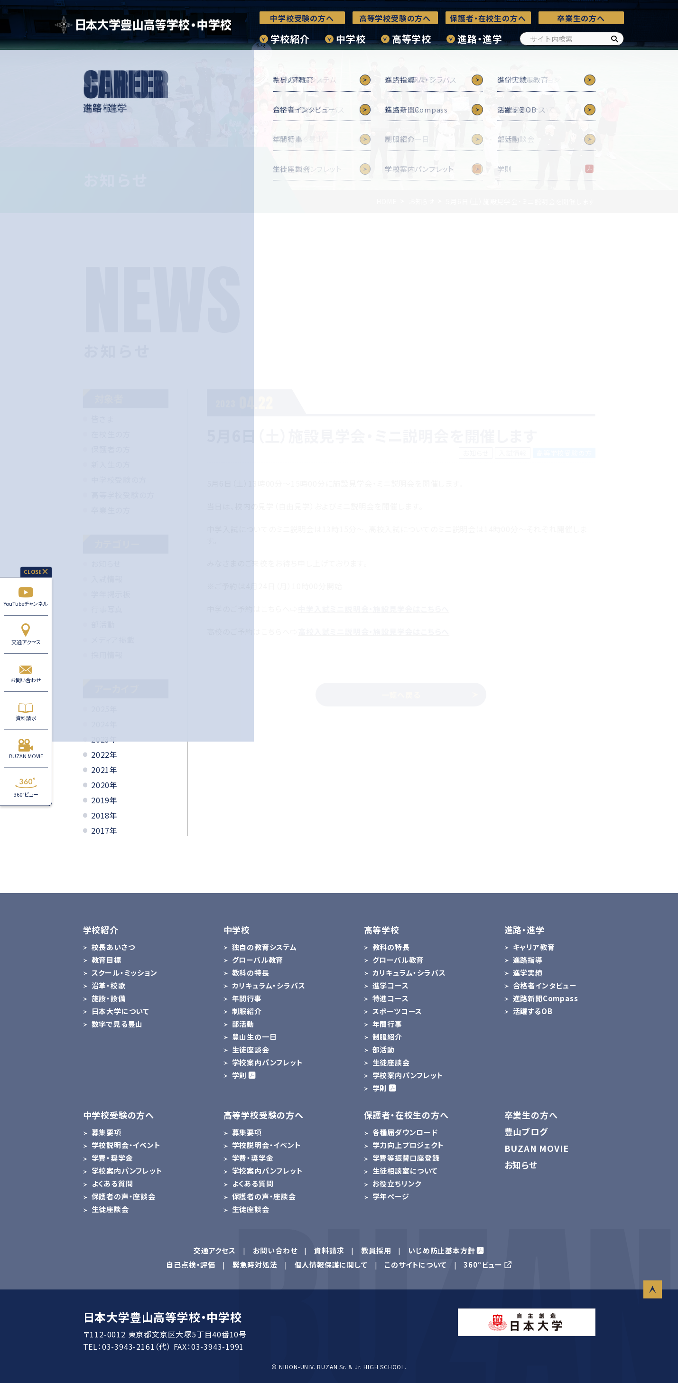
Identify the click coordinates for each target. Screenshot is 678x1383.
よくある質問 (112, 1183)
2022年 (104, 754)
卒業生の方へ (581, 18)
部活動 (103, 624)
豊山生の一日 (254, 1037)
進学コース (390, 985)
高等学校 (411, 39)
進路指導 (528, 960)
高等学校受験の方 (122, 494)
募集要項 (106, 1132)
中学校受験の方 (119, 479)
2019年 (104, 800)
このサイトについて (415, 1265)
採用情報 (107, 654)
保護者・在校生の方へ (488, 18)
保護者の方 (110, 449)
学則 (239, 1075)
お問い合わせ (26, 672)
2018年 (104, 815)
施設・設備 (109, 998)
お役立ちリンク (397, 1183)
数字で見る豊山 (117, 1024)
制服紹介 (247, 1011)
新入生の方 (110, 464)
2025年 (104, 709)
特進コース (390, 998)
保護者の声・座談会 (124, 1196)
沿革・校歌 (109, 985)
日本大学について (120, 1011)
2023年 (104, 739)
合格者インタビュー (545, 985)
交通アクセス (26, 634)
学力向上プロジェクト (408, 1145)
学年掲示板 (111, 594)
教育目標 (106, 960)
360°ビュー (26, 787)
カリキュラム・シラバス (269, 985)
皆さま (102, 418)
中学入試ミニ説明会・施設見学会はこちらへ (373, 608)
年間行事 (247, 998)
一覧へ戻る (430, 694)
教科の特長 (250, 973)
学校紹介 (290, 39)
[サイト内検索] (572, 39)
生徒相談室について (405, 1171)
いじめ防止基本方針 (441, 1250)
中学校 (350, 39)
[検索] (614, 39)
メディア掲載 (113, 639)
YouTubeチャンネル (26, 596)
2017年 (104, 830)
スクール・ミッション (125, 973)
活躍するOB (533, 1011)
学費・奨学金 (112, 1158)
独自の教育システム (264, 947)
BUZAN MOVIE (26, 748)
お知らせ (106, 563)
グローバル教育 (258, 960)
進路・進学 (479, 39)
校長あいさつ (113, 947)
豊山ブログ (526, 1131)
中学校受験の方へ (302, 18)
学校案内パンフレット (267, 1062)
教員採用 (376, 1250)
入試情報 (107, 578)
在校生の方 (110, 434)
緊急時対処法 (255, 1265)
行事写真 (107, 609)
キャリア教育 (534, 947)
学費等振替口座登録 (406, 1158)
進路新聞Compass (545, 998)
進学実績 (528, 973)
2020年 (104, 784)
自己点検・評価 (190, 1265)
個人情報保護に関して (331, 1265)
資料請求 (26, 710)
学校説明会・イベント (126, 1145)
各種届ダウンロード (405, 1132)
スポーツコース (397, 1011)
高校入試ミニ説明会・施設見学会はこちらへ (373, 631)
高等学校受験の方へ (395, 18)
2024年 (104, 724)
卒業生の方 (110, 510)
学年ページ (390, 1196)
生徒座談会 (250, 1049)
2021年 (104, 769)
